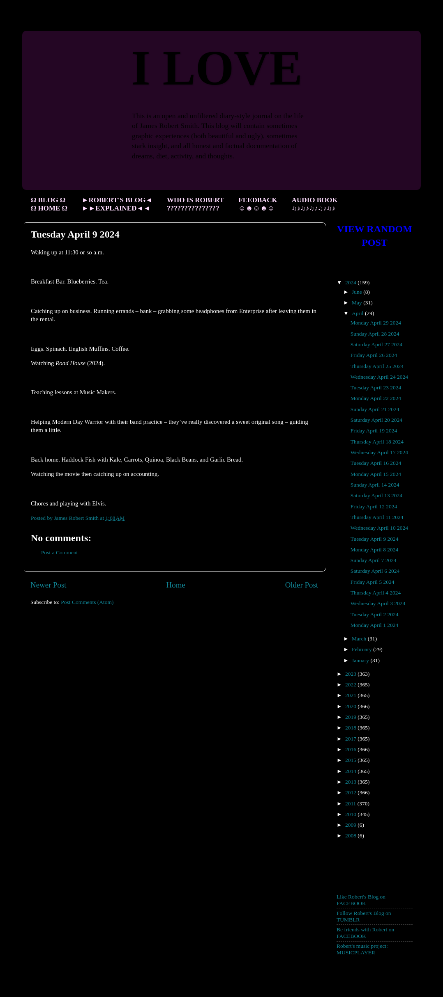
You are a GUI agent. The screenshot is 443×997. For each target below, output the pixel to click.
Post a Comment (59, 552)
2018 (351, 728)
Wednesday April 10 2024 (379, 528)
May (357, 303)
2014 (351, 771)
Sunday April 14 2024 (375, 485)
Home (175, 585)
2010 (351, 814)
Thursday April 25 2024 (377, 366)
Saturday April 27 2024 (376, 344)
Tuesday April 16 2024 (376, 463)
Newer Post (48, 585)
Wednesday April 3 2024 (378, 603)
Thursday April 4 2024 (376, 593)
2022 (351, 684)
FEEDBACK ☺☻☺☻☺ (257, 204)
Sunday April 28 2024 (375, 334)
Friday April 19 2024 (374, 431)
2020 (351, 706)
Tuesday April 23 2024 (376, 387)
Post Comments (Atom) (87, 602)
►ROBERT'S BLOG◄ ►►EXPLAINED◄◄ (117, 204)
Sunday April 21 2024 (375, 409)
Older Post (301, 585)
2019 (351, 717)
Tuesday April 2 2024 (375, 614)
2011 (351, 803)
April (358, 313)
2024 (351, 282)
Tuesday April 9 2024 (375, 539)
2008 (351, 835)
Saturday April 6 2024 (375, 571)
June (357, 292)
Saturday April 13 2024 (376, 495)
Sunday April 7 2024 (374, 560)
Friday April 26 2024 (374, 355)
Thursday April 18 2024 (377, 442)
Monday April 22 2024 (376, 398)
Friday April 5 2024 (373, 582)
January (361, 660)
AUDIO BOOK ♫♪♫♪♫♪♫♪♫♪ (315, 204)
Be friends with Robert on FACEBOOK (365, 932)
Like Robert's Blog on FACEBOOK (361, 900)
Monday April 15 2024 (376, 474)
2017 (351, 739)
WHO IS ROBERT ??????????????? (195, 204)
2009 (351, 825)
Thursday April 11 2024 (377, 517)
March (360, 639)
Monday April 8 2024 (375, 550)
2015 (351, 760)
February (362, 649)
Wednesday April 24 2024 (379, 377)
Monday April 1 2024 (375, 625)
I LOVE (216, 68)
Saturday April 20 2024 (376, 420)
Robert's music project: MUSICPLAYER (362, 949)
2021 (351, 695)
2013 (351, 782)
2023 (351, 674)
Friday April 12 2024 (374, 506)
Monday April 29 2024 (376, 323)
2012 (351, 792)
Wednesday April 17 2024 (379, 452)
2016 (351, 749)
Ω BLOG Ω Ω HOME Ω (49, 204)
